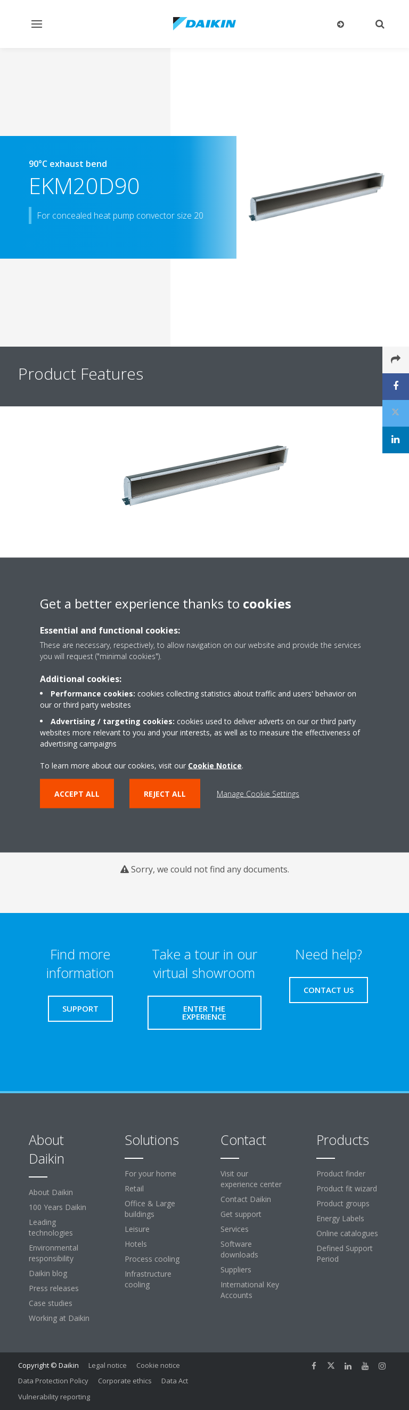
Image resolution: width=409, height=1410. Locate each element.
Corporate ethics (125, 1380)
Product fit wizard (346, 1188)
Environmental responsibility (53, 1253)
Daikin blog (48, 1273)
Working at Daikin (59, 1318)
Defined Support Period (344, 1253)
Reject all (165, 794)
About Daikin (51, 1192)
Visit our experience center (251, 1178)
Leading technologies (51, 1227)
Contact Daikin (245, 1199)
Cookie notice (158, 1365)
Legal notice (107, 1365)
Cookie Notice (215, 765)
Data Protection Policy (53, 1380)
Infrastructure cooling (148, 1279)
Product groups (343, 1203)
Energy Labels (340, 1218)
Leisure (137, 1229)
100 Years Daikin (57, 1207)
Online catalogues (347, 1233)
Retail (134, 1188)
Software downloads (239, 1249)
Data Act (174, 1380)
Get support (240, 1214)
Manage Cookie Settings (258, 794)
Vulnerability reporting (54, 1396)
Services (234, 1229)
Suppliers (235, 1269)
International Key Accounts (249, 1289)
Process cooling (152, 1259)
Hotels (136, 1244)
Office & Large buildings (150, 1208)
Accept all (77, 794)
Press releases (54, 1288)
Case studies (50, 1303)
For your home (150, 1173)
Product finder (340, 1173)
